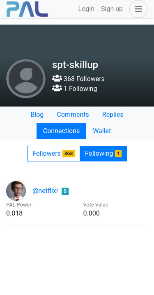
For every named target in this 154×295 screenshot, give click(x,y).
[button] (136, 9)
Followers (53, 153)
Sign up (112, 9)
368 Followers (78, 79)
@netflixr (45, 191)
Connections (61, 131)
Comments (73, 114)
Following (103, 153)
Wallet (102, 131)
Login (86, 9)
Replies (113, 114)
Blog (37, 114)
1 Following (74, 89)
